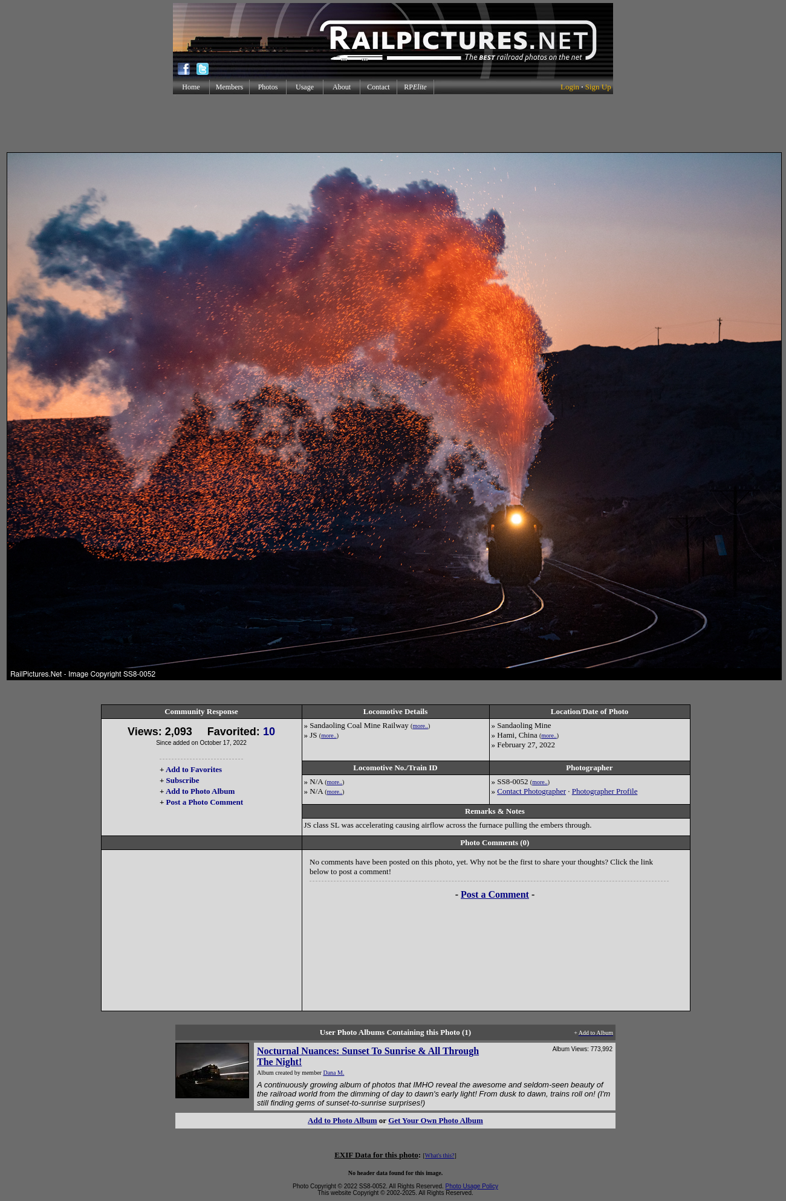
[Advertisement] (393, 123)
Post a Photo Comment (204, 802)
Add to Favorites (194, 769)
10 (269, 732)
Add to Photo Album (200, 791)
